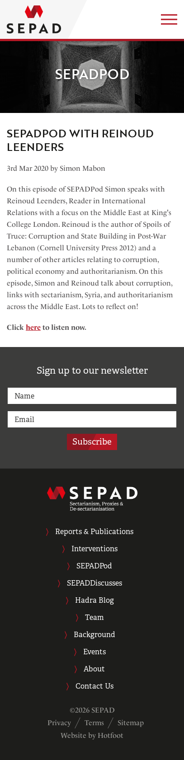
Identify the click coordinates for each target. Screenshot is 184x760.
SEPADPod (94, 566)
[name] (92, 396)
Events (94, 652)
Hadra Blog (94, 600)
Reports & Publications (94, 531)
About (94, 669)
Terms (94, 722)
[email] (92, 419)
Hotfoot (110, 735)
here (33, 327)
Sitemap (131, 722)
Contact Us (94, 686)
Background (94, 634)
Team (94, 617)
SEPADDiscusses (94, 583)
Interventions (94, 549)
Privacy (59, 722)
